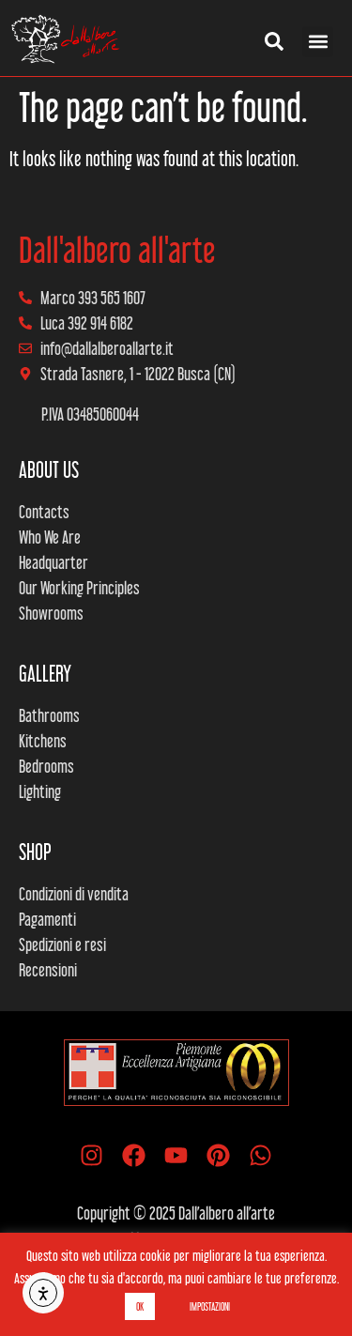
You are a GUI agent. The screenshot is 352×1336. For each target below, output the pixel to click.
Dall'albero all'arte (117, 249)
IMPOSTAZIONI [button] (210, 1306)
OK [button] (140, 1306)
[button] (317, 41)
